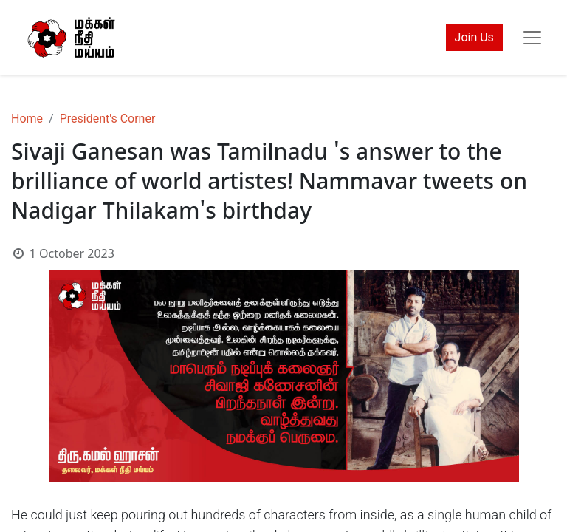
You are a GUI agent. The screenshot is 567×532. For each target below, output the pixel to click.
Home (27, 119)
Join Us (474, 37)
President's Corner (108, 119)
